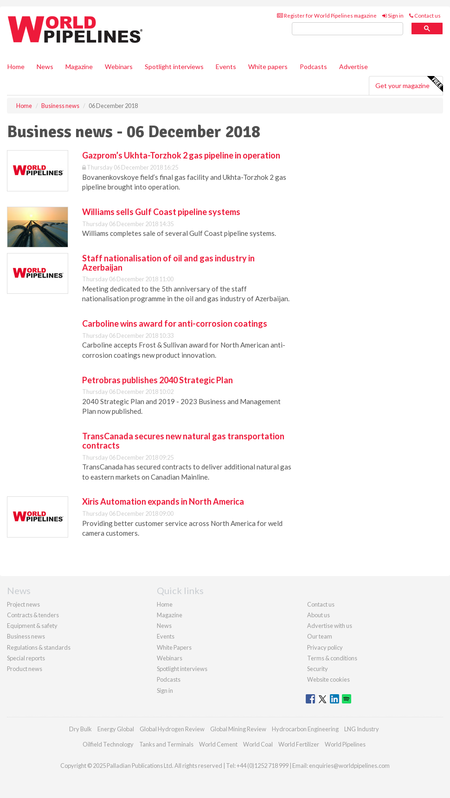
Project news (23, 604)
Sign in (393, 16)
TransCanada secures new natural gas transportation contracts (183, 440)
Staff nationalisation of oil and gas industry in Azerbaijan (168, 262)
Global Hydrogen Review (172, 729)
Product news (24, 668)
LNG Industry (361, 729)
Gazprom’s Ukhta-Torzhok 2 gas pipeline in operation (181, 155)
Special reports (26, 658)
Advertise (353, 66)
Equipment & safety (32, 625)
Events (226, 66)
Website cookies (328, 679)
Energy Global (115, 729)
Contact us (425, 16)
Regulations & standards (39, 647)
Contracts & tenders (33, 615)
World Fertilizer (298, 744)
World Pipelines (345, 744)
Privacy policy (325, 647)
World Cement (218, 744)
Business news (26, 636)
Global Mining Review (238, 729)
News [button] (45, 66)
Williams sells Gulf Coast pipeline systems (161, 212)
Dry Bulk (80, 729)
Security (317, 668)
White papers (268, 66)
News (164, 625)
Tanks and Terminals (166, 744)
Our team (319, 636)
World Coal (258, 744)
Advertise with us (329, 625)
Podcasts (313, 66)
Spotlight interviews (174, 66)
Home (16, 66)
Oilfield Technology (108, 744)
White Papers (174, 647)
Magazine (79, 66)
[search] (347, 29)
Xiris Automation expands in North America (163, 501)
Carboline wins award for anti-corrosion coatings (174, 323)
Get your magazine (409, 84)
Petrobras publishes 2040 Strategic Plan (157, 380)
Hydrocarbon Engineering (305, 729)
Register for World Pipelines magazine (327, 16)
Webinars (119, 66)
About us (318, 615)
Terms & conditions (332, 658)
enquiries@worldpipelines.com (349, 765)
